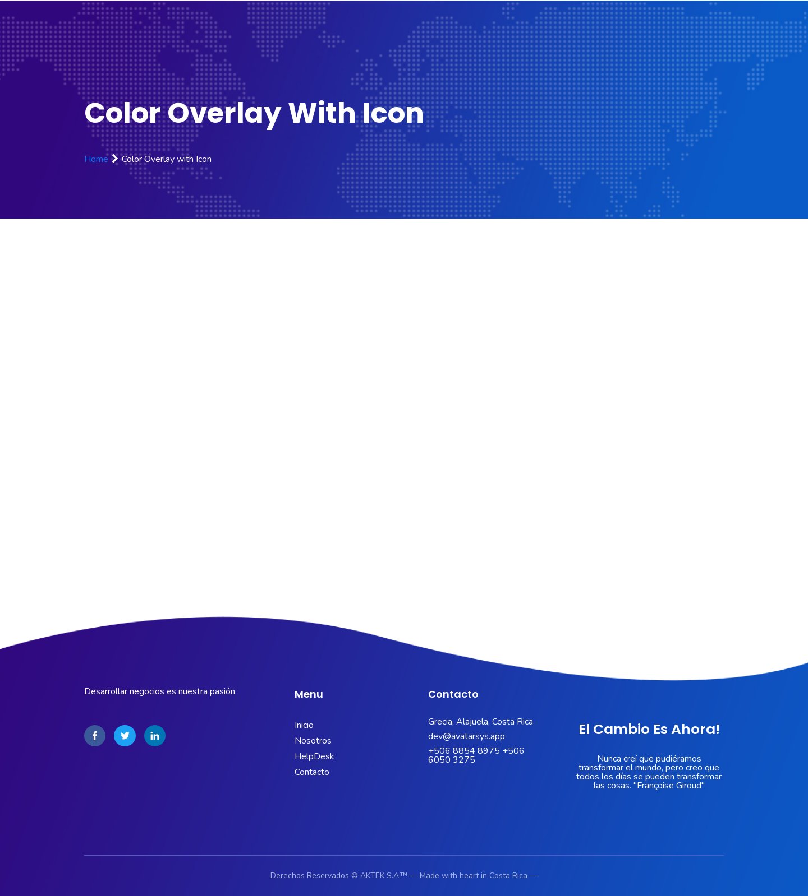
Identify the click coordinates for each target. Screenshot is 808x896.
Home (96, 159)
